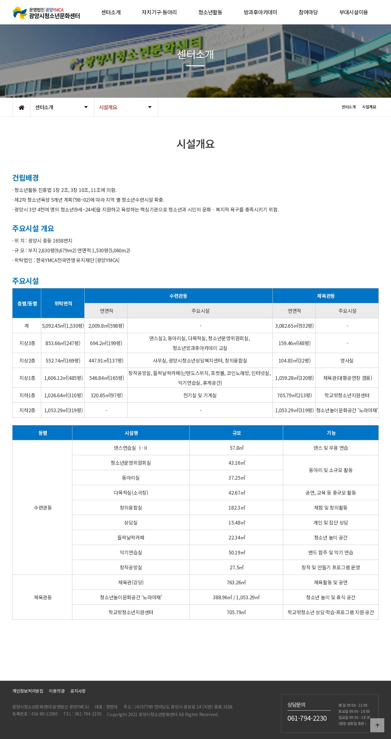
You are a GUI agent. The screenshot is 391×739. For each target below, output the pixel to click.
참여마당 (308, 12)
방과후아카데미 (260, 12)
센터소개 (110, 12)
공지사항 (78, 691)
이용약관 (56, 691)
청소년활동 (210, 12)
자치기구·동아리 (159, 12)
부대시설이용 (353, 12)
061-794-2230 (307, 718)
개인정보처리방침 (27, 691)
